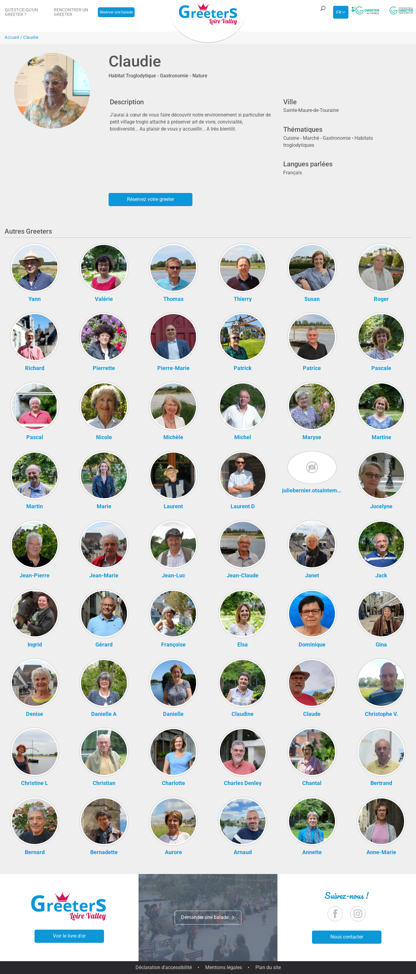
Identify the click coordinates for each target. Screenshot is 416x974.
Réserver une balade (116, 12)
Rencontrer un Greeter (71, 12)
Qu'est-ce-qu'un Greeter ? (21, 12)
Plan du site (268, 967)
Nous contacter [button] (346, 937)
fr (338, 12)
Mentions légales (223, 967)
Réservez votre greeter (150, 199)
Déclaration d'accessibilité (164, 967)
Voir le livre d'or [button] (69, 936)
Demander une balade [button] (208, 917)
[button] (321, 12)
